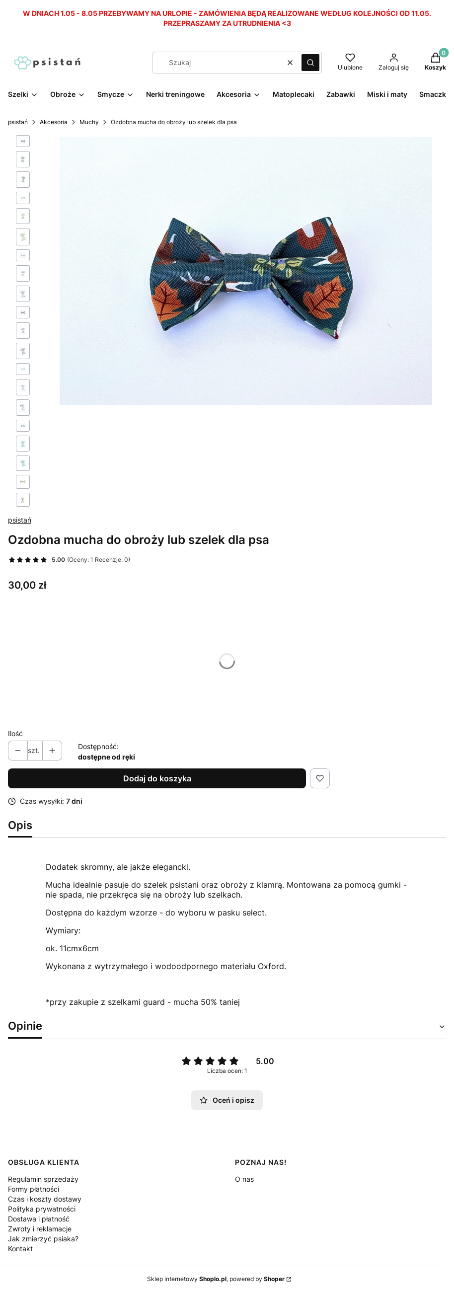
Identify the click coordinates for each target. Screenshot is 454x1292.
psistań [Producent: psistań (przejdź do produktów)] (19, 520)
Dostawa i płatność (39, 1219)
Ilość (15, 733)
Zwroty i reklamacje (40, 1228)
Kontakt (20, 1248)
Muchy (89, 122)
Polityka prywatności (42, 1209)
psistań (18, 122)
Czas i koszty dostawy (44, 1199)
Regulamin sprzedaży (43, 1179)
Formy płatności (33, 1189)
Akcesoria (54, 122)
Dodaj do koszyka (157, 778)
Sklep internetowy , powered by (216, 1279)
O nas (244, 1179)
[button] (310, 62)
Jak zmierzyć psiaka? (43, 1238)
